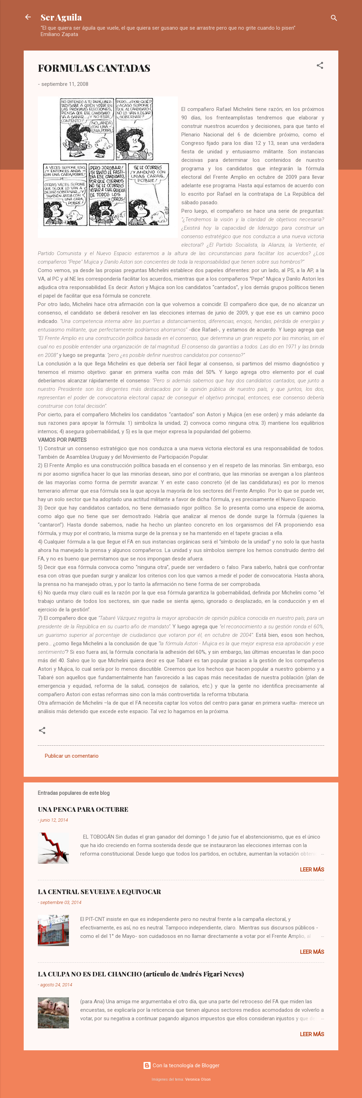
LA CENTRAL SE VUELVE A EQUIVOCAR (99, 891)
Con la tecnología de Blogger (181, 1065)
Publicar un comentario (72, 756)
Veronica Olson (198, 1079)
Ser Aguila (61, 17)
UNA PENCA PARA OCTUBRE (83, 809)
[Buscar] (334, 19)
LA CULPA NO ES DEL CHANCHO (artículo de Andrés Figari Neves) (141, 974)
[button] (320, 66)
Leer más (312, 870)
